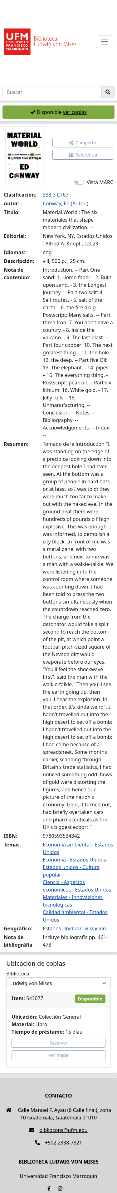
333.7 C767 (56, 194)
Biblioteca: (18, 973)
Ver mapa (58, 1055)
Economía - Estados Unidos (74, 859)
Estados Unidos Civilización (74, 928)
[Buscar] (52, 92)
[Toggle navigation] (104, 41)
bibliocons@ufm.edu (58, 1130)
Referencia (83, 155)
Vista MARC (100, 182)
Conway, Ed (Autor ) (65, 203)
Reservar (59, 1043)
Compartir (82, 143)
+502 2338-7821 (58, 1142)
